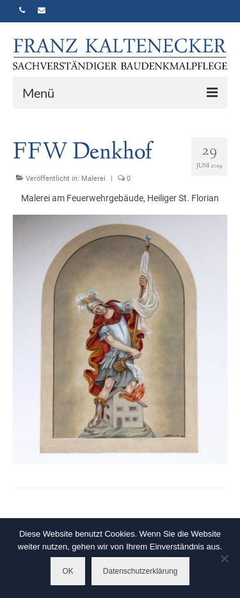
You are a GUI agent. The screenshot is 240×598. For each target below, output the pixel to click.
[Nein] (224, 558)
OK (67, 571)
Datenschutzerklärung (140, 571)
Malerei (93, 178)
